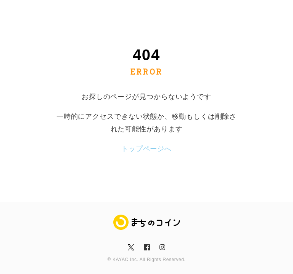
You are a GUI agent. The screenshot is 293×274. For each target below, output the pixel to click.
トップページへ (146, 149)
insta (162, 247)
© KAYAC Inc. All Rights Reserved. (147, 259)
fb (146, 247)
